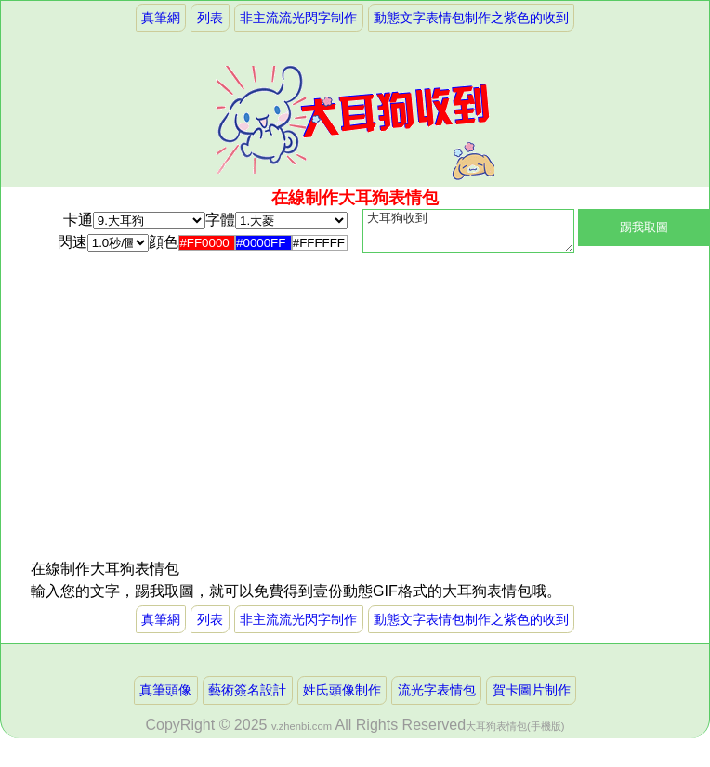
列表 (210, 17)
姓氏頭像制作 (342, 697)
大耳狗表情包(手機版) (515, 733)
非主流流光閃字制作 (298, 17)
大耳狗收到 (468, 235)
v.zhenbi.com (301, 733)
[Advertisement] (192, 436)
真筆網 (160, 17)
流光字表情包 (437, 697)
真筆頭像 (165, 697)
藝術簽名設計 (247, 697)
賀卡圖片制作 (532, 697)
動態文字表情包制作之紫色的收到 (471, 17)
